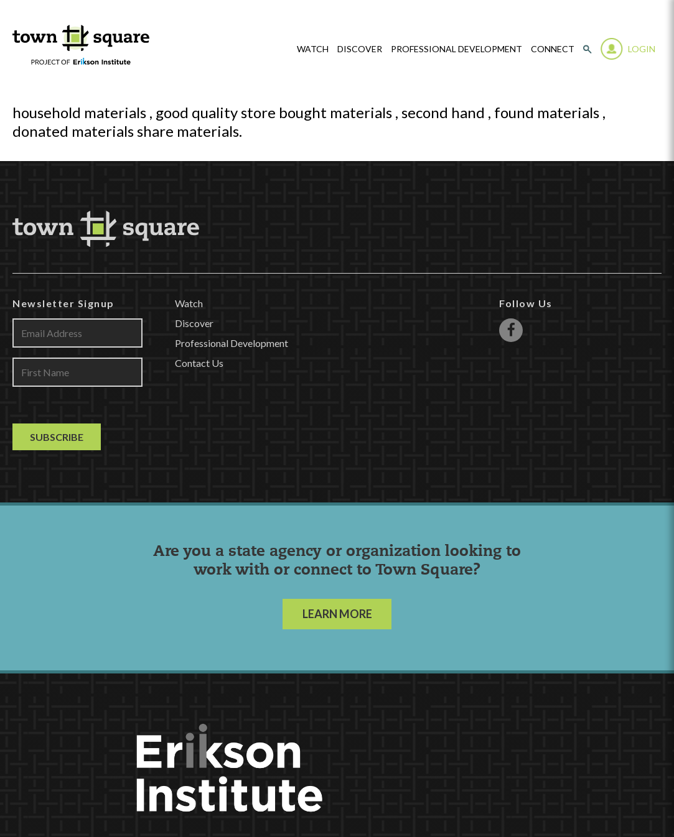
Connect (552, 49)
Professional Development (456, 49)
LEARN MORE (337, 614)
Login (641, 49)
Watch (189, 303)
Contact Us (199, 363)
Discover (359, 49)
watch (313, 49)
